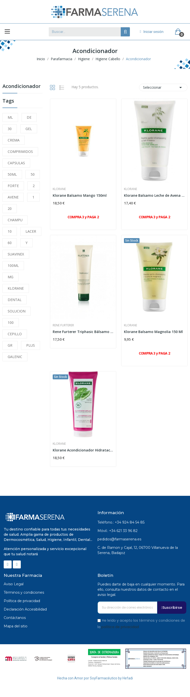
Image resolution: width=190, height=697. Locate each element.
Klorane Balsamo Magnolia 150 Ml (153, 331)
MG (10, 277)
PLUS (30, 345)
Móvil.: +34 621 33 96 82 (117, 531)
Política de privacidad (22, 601)
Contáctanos (15, 617)
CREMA (14, 140)
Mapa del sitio (15, 626)
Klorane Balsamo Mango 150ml (80, 195)
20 (10, 208)
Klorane (59, 189)
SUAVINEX (16, 254)
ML (10, 117)
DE (29, 117)
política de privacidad (120, 626)
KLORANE (16, 288)
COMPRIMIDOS (20, 151)
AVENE (13, 197)
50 (33, 174)
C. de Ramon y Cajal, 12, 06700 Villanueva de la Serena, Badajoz (137, 550)
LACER (30, 231)
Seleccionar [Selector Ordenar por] (163, 87)
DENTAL (15, 299)
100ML (13, 265)
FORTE (13, 185)
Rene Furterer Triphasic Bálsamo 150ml (83, 331)
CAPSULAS (16, 163)
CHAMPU (15, 220)
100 (11, 322)
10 (10, 231)
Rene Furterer (63, 325)
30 (10, 128)
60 (10, 242)
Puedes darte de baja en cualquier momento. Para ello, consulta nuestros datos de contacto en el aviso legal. (141, 589)
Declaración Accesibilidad (25, 609)
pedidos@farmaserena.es (119, 539)
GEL (28, 128)
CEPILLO (15, 334)
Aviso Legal (14, 584)
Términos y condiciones (24, 592)
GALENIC (15, 356)
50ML (12, 174)
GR (10, 345)
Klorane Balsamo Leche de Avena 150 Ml (154, 195)
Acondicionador (21, 86)
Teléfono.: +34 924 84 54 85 (120, 522)
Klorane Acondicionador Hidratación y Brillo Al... (83, 450)
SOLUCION (16, 311)
